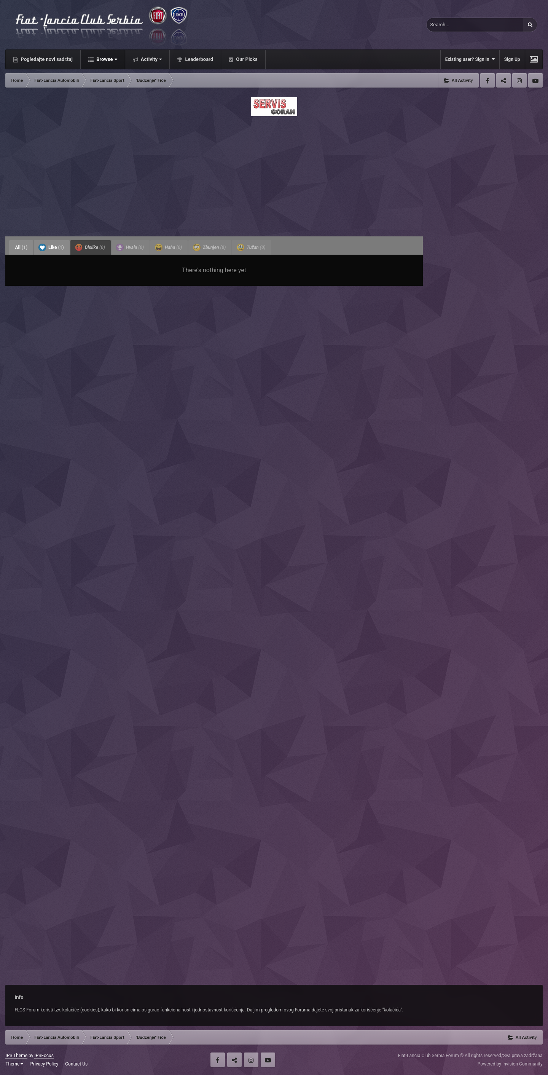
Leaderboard (198, 59)
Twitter (503, 80)
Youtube (535, 80)
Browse (106, 59)
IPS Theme (16, 1055)
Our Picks (246, 59)
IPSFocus (43, 1055)
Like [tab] (51, 247)
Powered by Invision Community (510, 1064)
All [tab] (21, 247)
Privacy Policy (44, 1064)
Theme (14, 1064)
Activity (151, 59)
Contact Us (76, 1064)
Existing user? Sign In (470, 59)
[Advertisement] (274, 174)
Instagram (519, 80)
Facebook (487, 80)
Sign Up (512, 59)
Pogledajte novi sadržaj (46, 59)
